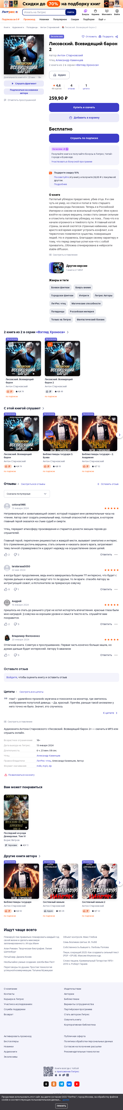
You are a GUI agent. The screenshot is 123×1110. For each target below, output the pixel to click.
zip (50, 765)
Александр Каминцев (48, 755)
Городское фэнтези (62, 295)
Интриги (84, 295)
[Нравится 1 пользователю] (7, 655)
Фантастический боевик (90, 319)
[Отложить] (37, 344)
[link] (57, 505)
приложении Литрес (68, 1071)
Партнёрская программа (78, 1009)
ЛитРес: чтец (58, 303)
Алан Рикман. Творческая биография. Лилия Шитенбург (28, 950)
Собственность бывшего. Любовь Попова (86, 947)
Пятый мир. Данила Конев (18, 956)
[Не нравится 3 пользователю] (16, 624)
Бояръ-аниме (83, 287)
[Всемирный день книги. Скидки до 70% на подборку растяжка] (61, 4)
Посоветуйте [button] (61, 177)
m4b (39, 765)
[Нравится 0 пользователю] (7, 589)
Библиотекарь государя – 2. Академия (98, 456)
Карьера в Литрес (14, 999)
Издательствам (72, 988)
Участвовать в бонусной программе (71, 161)
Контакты (9, 993)
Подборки (88, 19)
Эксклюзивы (11, 1056)
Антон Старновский (17, 386)
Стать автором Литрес (76, 1014)
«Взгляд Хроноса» (87, 65)
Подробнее (60, 184)
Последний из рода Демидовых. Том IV (15, 835)
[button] (57, 86)
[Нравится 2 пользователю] (7, 555)
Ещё (101, 19)
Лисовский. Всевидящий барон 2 (59, 381)
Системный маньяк (53, 902)
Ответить (106, 554)
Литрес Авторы (103, 295)
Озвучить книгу (73, 1019)
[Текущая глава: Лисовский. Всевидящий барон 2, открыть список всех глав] (103, 1106)
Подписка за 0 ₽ (10, 19)
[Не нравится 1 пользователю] (16, 589)
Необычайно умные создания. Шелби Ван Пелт (29, 962)
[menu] (27, 494)
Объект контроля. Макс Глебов (80, 937)
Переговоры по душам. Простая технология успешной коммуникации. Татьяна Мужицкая (28, 969)
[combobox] (44, 12)
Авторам (69, 993)
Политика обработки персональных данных (88, 1041)
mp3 (45, 765)
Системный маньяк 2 (93, 902)
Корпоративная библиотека (80, 1024)
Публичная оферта (75, 1036)
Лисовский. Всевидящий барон (20, 381)
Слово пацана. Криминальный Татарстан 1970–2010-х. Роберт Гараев (88, 962)
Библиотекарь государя (17, 902)
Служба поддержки (14, 1009)
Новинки (44, 19)
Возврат (8, 1014)
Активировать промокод (17, 1036)
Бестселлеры (11, 1041)
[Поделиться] (117, 36)
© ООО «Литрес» (61, 1094)
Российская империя (82, 311)
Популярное (60, 19)
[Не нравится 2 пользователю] (16, 555)
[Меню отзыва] (116, 554)
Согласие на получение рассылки (83, 1046)
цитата (86, 89)
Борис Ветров (12, 840)
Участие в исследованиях (18, 1004)
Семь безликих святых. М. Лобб (80, 942)
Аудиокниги (10, 1051)
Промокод (29, 19)
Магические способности (86, 303)
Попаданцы (57, 311)
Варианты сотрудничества (79, 1004)
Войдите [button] (11, 677)
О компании (10, 988)
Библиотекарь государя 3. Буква (58, 456)
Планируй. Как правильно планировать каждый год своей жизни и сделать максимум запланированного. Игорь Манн (31, 940)
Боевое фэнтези (60, 287)
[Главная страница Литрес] (10, 12)
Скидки (75, 19)
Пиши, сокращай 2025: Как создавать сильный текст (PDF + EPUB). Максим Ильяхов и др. (91, 954)
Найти (70, 12)
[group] (61, 506)
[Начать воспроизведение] (118, 1106)
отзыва (71, 89)
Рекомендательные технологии (81, 1051)
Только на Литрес (61, 319)
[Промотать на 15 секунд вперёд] (113, 1106)
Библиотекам (71, 999)
